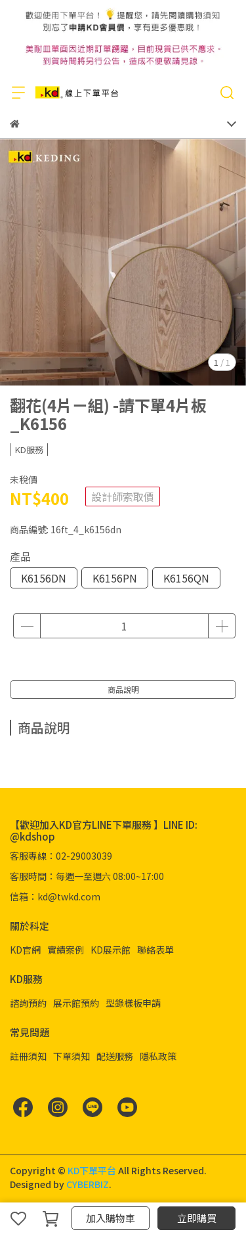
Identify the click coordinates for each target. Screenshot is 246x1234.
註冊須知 (28, 1056)
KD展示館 (111, 949)
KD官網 (25, 949)
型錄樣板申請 (133, 1002)
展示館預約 (76, 1002)
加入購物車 (110, 1218)
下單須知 (71, 1056)
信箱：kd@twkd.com (55, 896)
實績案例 (65, 949)
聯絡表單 (155, 949)
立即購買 (196, 1218)
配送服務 (114, 1056)
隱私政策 (158, 1056)
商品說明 (123, 689)
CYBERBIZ (87, 1184)
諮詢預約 (28, 1002)
